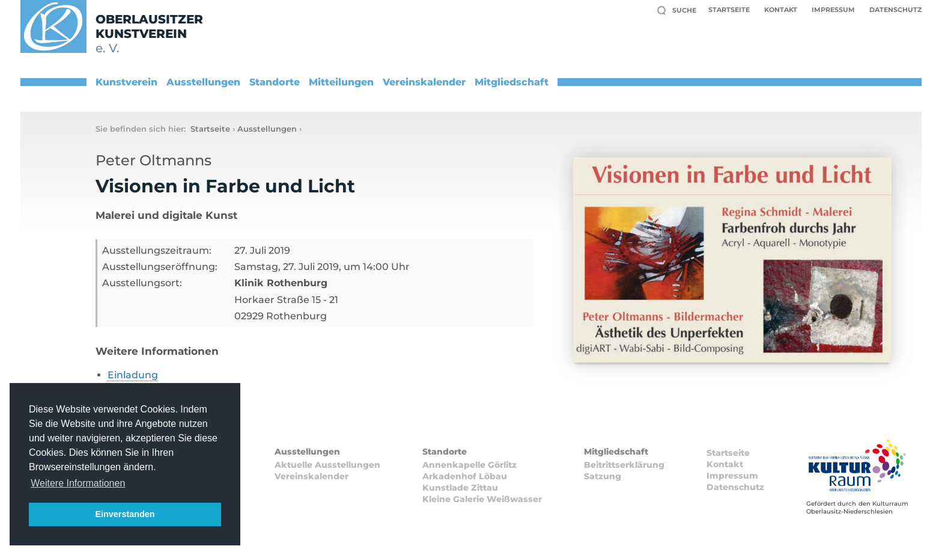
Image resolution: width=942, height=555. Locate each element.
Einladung (133, 375)
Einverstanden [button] (124, 514)
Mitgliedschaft (511, 82)
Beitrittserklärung (624, 464)
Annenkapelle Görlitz (469, 464)
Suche (684, 10)
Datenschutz (895, 9)
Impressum (833, 9)
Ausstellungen (203, 82)
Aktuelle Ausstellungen (327, 464)
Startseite (729, 9)
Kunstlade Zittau (460, 487)
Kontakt (780, 9)
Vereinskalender (424, 82)
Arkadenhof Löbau (464, 476)
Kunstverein (126, 82)
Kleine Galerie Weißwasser (482, 499)
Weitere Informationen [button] (78, 483)
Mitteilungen (341, 82)
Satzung (602, 476)
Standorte (274, 82)
